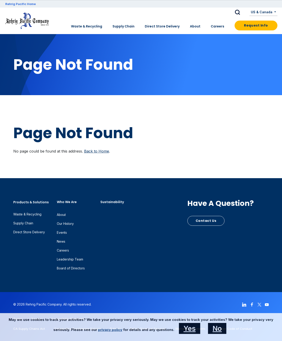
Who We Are (67, 202)
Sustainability (112, 202)
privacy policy (110, 330)
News (61, 241)
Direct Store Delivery (162, 26)
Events (62, 232)
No (217, 328)
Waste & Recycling (86, 26)
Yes (189, 328)
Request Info (256, 25)
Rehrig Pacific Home (20, 4)
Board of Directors (71, 268)
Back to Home (96, 151)
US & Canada (262, 12)
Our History (65, 224)
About (195, 26)
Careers (217, 26)
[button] (241, 12)
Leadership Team (70, 259)
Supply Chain (123, 26)
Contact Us (206, 220)
